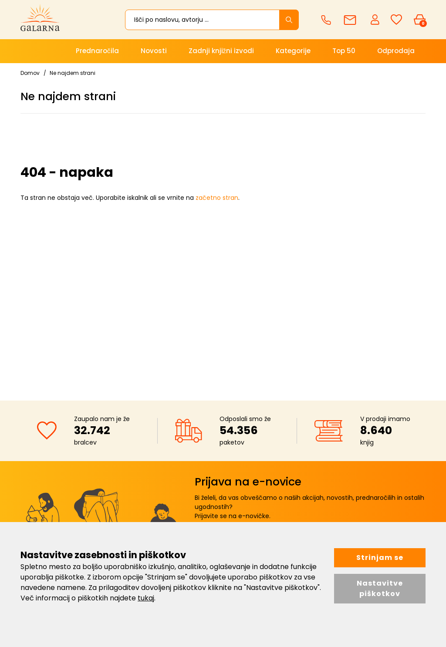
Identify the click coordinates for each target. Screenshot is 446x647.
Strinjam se (379, 558)
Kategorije (293, 50)
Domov (30, 73)
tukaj (146, 598)
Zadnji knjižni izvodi (221, 50)
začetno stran (217, 197)
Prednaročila (97, 50)
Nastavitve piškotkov (380, 588)
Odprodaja (396, 50)
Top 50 (343, 50)
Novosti (154, 50)
